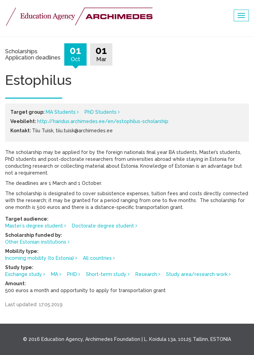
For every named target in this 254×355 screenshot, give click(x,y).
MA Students (61, 112)
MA (54, 274)
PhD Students (101, 112)
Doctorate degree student (103, 226)
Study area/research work (197, 274)
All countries (97, 258)
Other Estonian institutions (35, 242)
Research (146, 274)
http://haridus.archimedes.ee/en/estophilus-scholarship (102, 121)
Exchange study (23, 274)
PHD (72, 274)
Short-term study (106, 274)
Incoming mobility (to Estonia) (39, 258)
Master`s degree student (34, 226)
